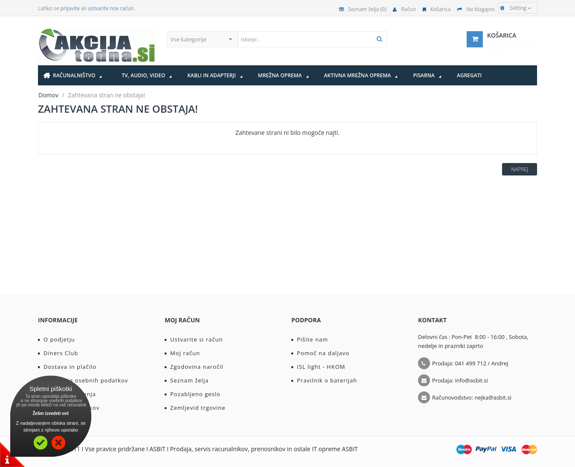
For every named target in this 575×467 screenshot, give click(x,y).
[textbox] (312, 39)
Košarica (436, 9)
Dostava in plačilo (67, 367)
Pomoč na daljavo (320, 353)
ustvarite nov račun (111, 8)
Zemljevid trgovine (195, 408)
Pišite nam (309, 339)
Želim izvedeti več (50, 413)
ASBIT (350, 449)
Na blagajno (476, 9)
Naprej (519, 169)
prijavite (70, 8)
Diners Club (58, 353)
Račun (404, 9)
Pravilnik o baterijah (324, 380)
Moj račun (182, 353)
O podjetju (56, 339)
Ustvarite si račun (194, 339)
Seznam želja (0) (362, 9)
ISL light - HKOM (318, 367)
